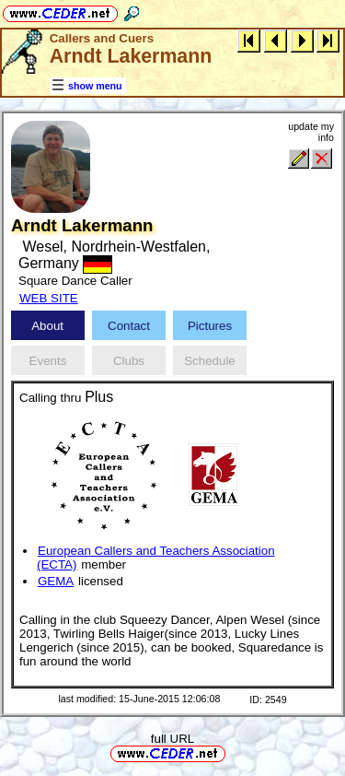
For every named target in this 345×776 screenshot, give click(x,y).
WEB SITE (48, 298)
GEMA (56, 581)
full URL (172, 739)
